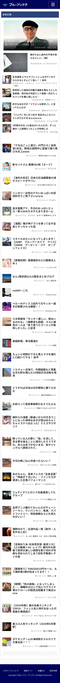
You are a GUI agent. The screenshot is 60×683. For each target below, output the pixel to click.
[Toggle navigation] (52, 4)
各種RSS (41, 670)
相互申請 (53, 670)
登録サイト (28, 670)
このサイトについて (11, 670)
